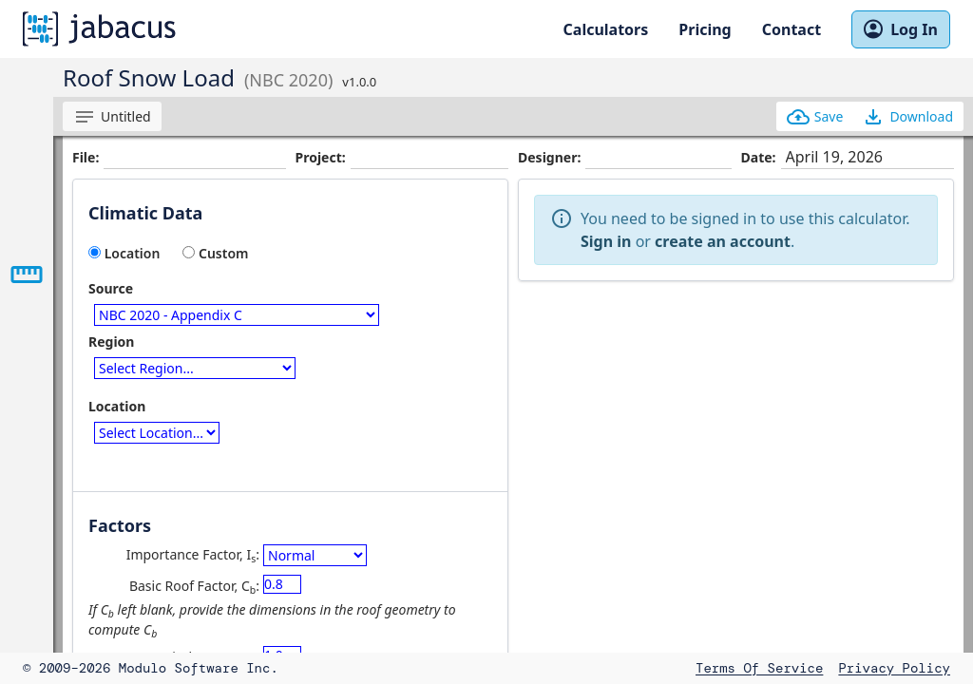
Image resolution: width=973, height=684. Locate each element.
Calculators (606, 29)
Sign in (606, 241)
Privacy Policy (894, 667)
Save (815, 116)
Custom (215, 253)
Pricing (704, 29)
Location (124, 253)
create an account (723, 241)
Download (907, 116)
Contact (791, 29)
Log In (901, 29)
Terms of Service (759, 667)
